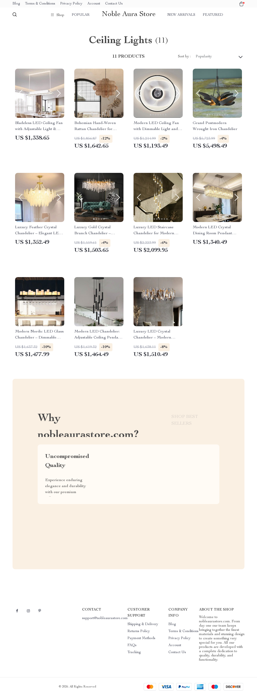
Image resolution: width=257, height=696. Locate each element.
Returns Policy (138, 631)
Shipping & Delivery (142, 624)
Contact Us (114, 4)
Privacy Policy (71, 4)
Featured (213, 15)
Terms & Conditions (40, 4)
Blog (16, 4)
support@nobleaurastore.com (105, 618)
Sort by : (184, 56)
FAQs (132, 645)
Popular (81, 15)
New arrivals (181, 15)
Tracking (134, 652)
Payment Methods (141, 638)
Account (93, 4)
